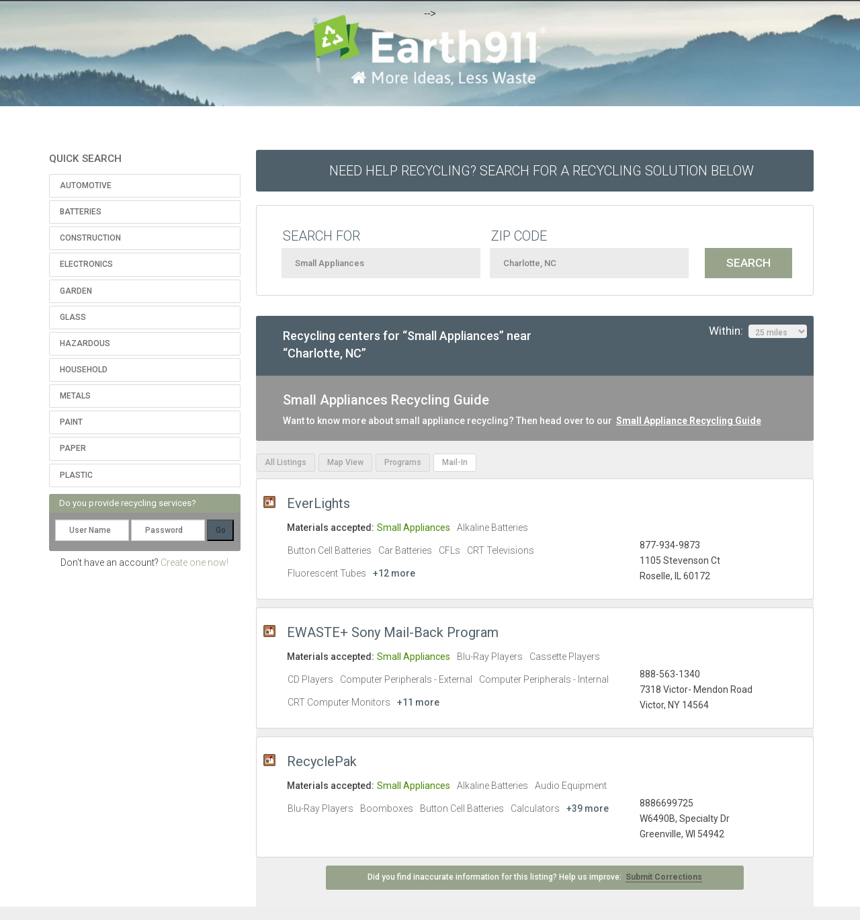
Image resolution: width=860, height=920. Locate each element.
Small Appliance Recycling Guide (688, 420)
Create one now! (194, 562)
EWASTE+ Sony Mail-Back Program (393, 632)
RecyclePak (322, 761)
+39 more (587, 808)
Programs (402, 462)
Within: (758, 331)
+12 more (394, 573)
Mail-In (455, 462)
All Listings (285, 462)
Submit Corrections (664, 877)
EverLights (318, 503)
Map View (345, 462)
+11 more (418, 702)
